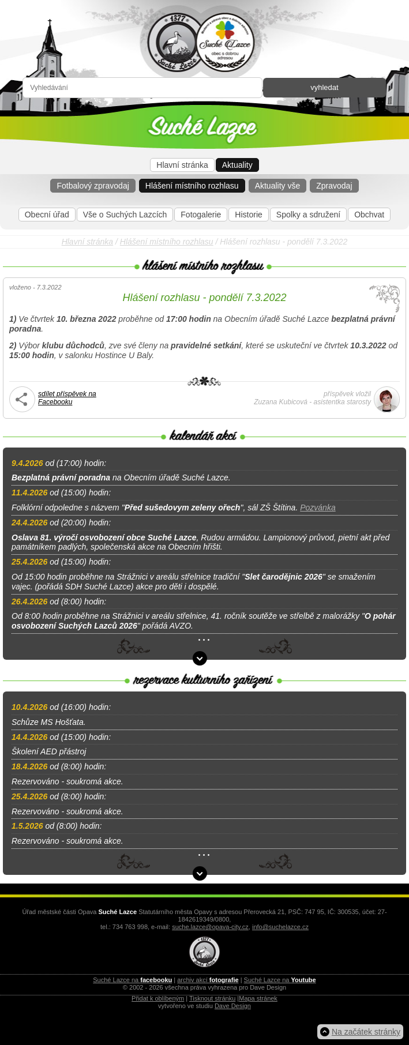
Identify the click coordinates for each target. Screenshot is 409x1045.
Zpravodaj (334, 185)
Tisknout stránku (212, 998)
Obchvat (369, 214)
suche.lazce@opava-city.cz (210, 926)
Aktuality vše (278, 185)
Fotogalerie (201, 214)
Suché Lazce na (132, 979)
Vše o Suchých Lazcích (125, 214)
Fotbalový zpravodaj (93, 185)
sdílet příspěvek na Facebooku (67, 398)
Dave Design (233, 1005)
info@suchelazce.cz (280, 926)
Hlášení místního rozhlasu (192, 185)
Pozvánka (317, 507)
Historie (248, 214)
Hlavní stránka (182, 165)
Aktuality (237, 165)
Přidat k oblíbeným (158, 998)
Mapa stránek (258, 998)
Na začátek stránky (366, 1031)
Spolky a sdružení (308, 214)
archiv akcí (207, 979)
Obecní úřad (47, 214)
